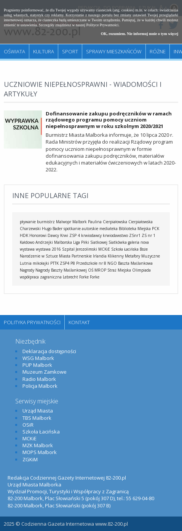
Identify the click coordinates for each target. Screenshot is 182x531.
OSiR (28, 424)
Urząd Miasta (37, 410)
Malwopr (63, 221)
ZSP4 (64, 263)
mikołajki (41, 263)
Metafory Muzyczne (142, 256)
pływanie (28, 221)
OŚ (90, 270)
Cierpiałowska (140, 221)
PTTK (54, 263)
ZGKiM (30, 459)
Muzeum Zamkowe (44, 371)
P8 (72, 263)
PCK (155, 228)
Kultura (43, 51)
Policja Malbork (39, 385)
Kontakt (79, 322)
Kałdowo (27, 242)
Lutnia (26, 263)
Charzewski (30, 228)
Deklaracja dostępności (49, 351)
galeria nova (138, 242)
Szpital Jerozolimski (79, 249)
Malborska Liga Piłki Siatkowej (80, 242)
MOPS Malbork (39, 452)
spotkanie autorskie (81, 228)
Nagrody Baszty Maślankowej (61, 270)
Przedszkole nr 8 (91, 263)
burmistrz (46, 221)
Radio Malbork (39, 379)
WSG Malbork (38, 358)
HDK (24, 235)
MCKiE (104, 249)
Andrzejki (44, 242)
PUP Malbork (37, 364)
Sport (70, 51)
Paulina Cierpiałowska (107, 221)
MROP (100, 270)
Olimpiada (141, 270)
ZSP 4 (74, 235)
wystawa (27, 249)
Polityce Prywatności (102, 25)
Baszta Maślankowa (135, 263)
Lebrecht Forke (76, 277)
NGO (112, 263)
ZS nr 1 (148, 235)
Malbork (79, 221)
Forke (94, 277)
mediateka (108, 228)
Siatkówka (118, 242)
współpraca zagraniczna (41, 277)
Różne (158, 51)
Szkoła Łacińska (125, 249)
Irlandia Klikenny (108, 256)
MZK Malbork (37, 445)
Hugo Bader (52, 228)
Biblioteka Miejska (135, 228)
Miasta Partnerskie (75, 256)
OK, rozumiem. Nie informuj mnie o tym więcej (139, 34)
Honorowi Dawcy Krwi (48, 235)
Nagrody (27, 270)
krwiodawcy (91, 235)
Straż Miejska (119, 270)
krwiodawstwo (115, 235)
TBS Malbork (36, 417)
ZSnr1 (134, 235)
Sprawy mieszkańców (114, 51)
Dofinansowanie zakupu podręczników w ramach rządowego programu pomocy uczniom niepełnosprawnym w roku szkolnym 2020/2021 (109, 120)
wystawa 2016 (48, 249)
